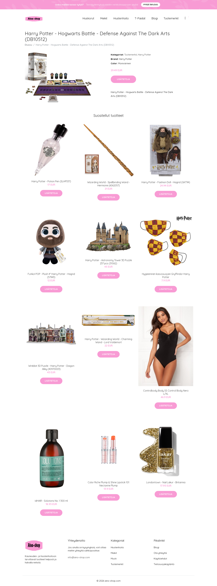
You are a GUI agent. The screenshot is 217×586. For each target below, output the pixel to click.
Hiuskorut (88, 18)
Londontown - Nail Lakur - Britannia (165, 482)
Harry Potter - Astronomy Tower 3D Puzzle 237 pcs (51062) (108, 262)
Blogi (154, 18)
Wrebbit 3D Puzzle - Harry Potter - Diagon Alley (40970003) (51, 367)
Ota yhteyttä (160, 553)
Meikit (103, 18)
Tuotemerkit (171, 18)
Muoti (113, 558)
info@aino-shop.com (79, 557)
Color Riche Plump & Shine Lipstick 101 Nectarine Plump (108, 484)
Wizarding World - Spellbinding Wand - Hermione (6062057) (108, 184)
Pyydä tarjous (150, 4)
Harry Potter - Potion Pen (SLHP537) (51, 181)
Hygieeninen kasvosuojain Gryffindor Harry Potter (166, 275)
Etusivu (28, 44)
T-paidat (140, 18)
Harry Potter (144, 54)
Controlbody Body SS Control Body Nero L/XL (166, 392)
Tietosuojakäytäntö (164, 564)
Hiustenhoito (121, 18)
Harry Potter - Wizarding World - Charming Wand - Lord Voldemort (108, 341)
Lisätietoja (123, 79)
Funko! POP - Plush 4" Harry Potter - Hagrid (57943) (51, 275)
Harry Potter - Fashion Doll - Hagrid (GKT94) (166, 182)
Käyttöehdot (160, 558)
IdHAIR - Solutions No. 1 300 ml (51, 500)
